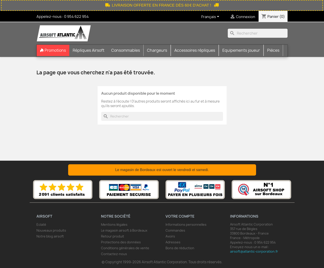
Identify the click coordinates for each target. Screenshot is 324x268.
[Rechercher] (258, 33)
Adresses (173, 242)
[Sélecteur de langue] (211, 17)
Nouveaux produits (51, 230)
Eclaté (41, 224)
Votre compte (180, 216)
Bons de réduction (180, 248)
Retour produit (112, 236)
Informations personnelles (186, 224)
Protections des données (121, 242)
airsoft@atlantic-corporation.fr (254, 251)
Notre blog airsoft (50, 236)
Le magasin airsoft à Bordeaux (124, 230)
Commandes (175, 230)
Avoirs (170, 236)
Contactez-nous (114, 254)
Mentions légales (114, 224)
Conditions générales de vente (125, 248)
